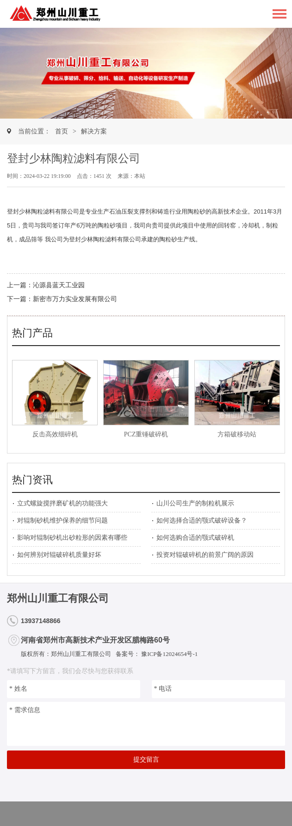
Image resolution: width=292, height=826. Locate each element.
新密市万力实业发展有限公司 (75, 299)
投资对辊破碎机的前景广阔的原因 (205, 554)
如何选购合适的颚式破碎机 (195, 537)
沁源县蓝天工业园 (59, 285)
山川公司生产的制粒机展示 (195, 503)
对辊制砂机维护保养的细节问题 (62, 520)
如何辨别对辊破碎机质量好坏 (59, 554)
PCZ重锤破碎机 (146, 434)
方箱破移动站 (236, 434)
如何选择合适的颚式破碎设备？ (201, 520)
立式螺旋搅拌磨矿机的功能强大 (62, 503)
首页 (61, 131)
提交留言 (146, 759)
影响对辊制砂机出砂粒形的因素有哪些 (72, 537)
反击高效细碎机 (55, 434)
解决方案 (94, 131)
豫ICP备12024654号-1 (169, 653)
